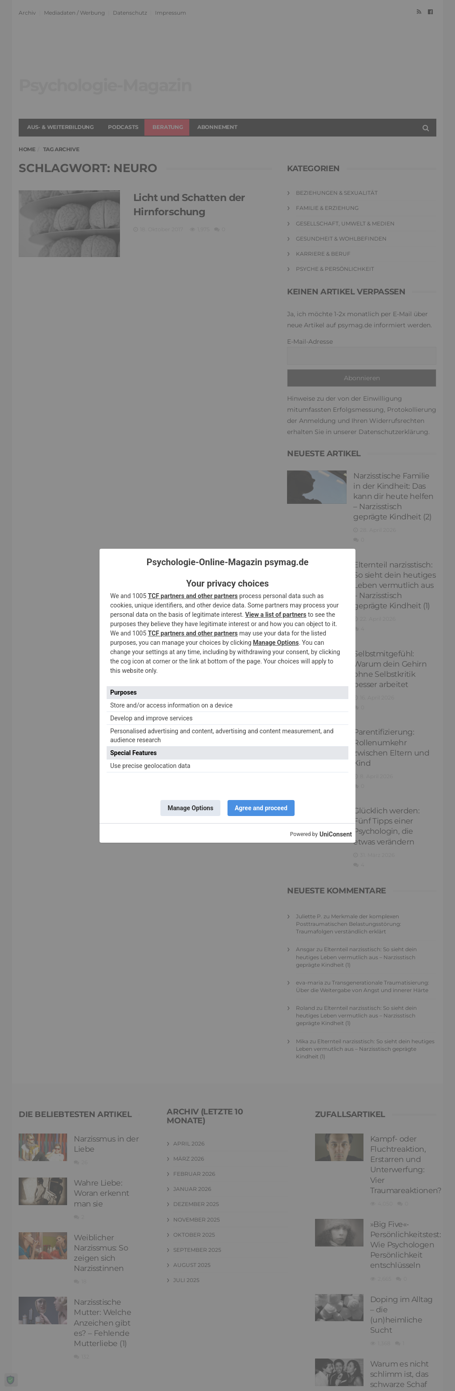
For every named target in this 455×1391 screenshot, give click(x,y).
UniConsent (335, 834)
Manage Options (276, 642)
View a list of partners (276, 614)
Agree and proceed (261, 808)
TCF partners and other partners (193, 595)
